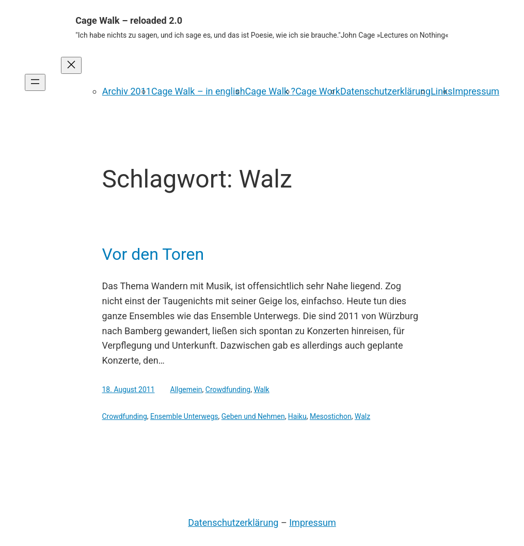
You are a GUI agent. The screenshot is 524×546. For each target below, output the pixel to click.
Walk (261, 389)
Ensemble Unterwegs (184, 416)
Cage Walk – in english (198, 91)
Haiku (297, 416)
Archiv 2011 (126, 91)
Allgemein (186, 389)
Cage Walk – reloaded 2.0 (128, 20)
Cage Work (317, 91)
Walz (362, 416)
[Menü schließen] (71, 65)
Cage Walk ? (270, 91)
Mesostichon (331, 416)
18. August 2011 (128, 389)
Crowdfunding (227, 389)
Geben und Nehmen (253, 416)
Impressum (476, 91)
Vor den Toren (153, 254)
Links (441, 91)
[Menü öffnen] (35, 82)
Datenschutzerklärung (385, 91)
